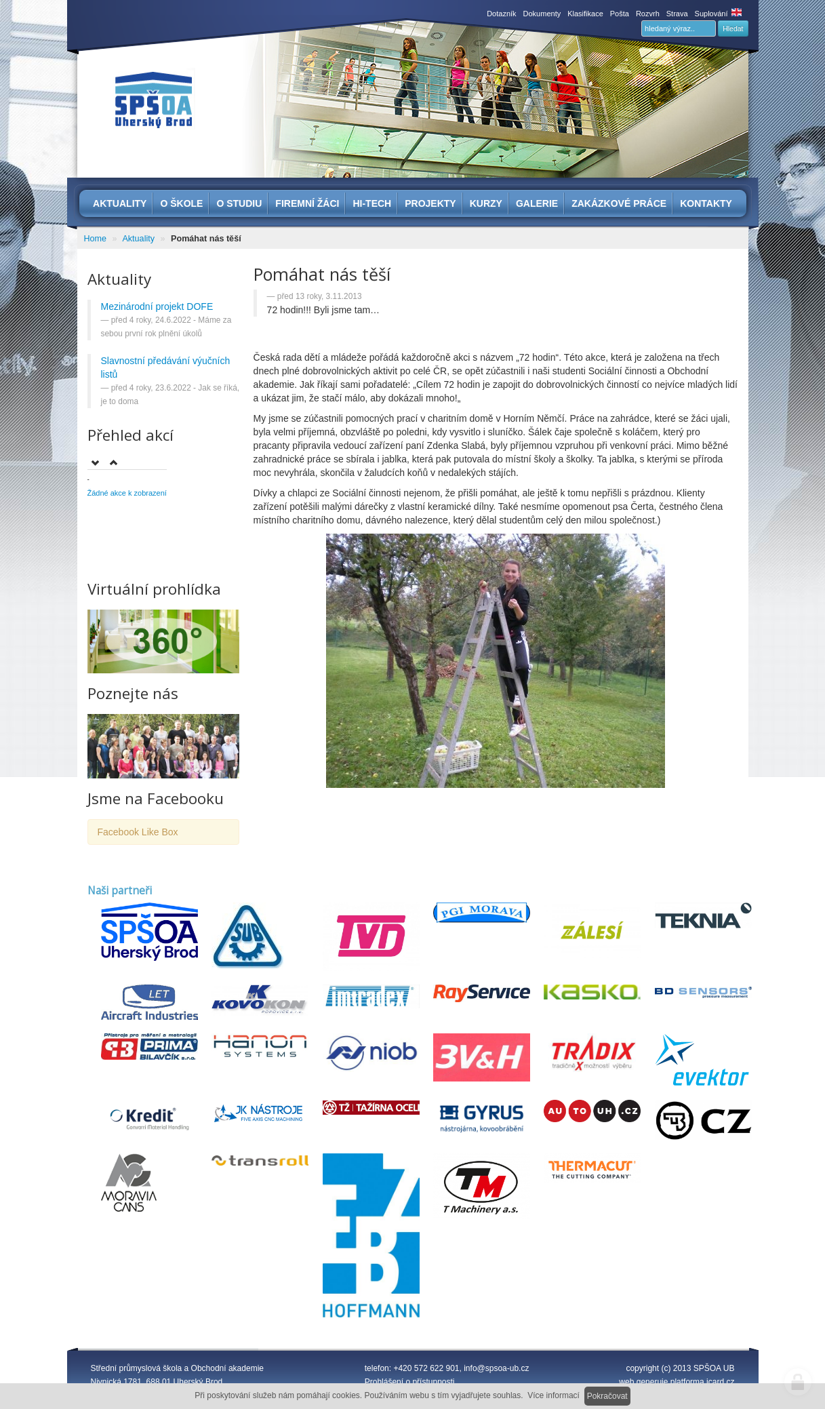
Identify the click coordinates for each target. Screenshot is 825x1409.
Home (95, 238)
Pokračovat (607, 1396)
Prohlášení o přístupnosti (410, 1382)
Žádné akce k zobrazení (127, 493)
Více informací (553, 1395)
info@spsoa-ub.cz (496, 1368)
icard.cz (720, 1382)
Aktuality (138, 238)
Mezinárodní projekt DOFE (157, 306)
